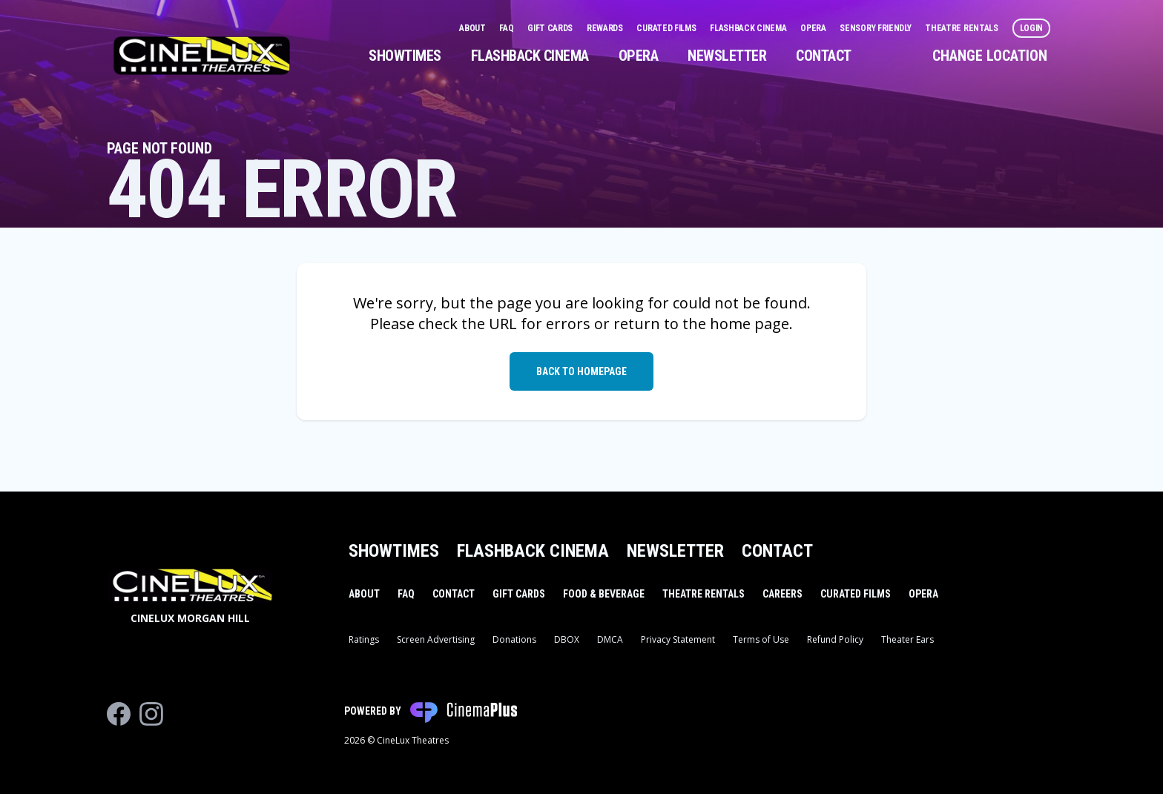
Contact (823, 55)
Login (1032, 28)
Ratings (364, 639)
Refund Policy (835, 639)
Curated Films (667, 28)
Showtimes (405, 55)
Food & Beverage (604, 594)
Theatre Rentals (962, 28)
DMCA (610, 639)
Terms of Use (761, 639)
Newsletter (727, 55)
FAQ (507, 28)
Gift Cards (551, 28)
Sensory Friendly (876, 28)
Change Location (989, 55)
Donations (514, 639)
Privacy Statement (678, 639)
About (473, 28)
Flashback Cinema (749, 28)
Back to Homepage (581, 371)
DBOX (566, 639)
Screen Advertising (436, 639)
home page (749, 324)
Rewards (606, 28)
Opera (814, 28)
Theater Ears (907, 639)
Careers (782, 594)
